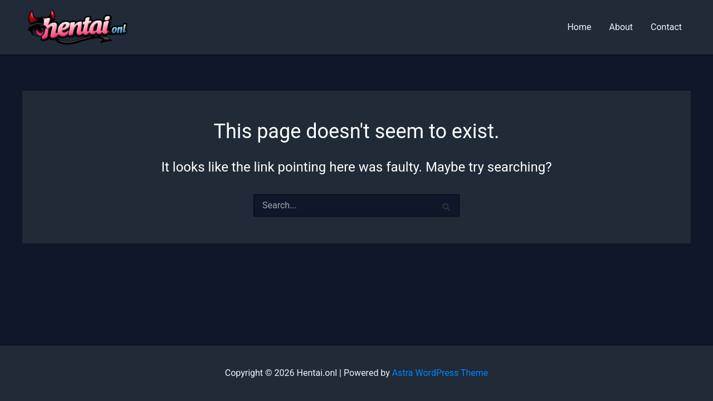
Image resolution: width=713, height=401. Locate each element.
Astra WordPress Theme (440, 373)
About (621, 27)
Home (579, 27)
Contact (666, 27)
